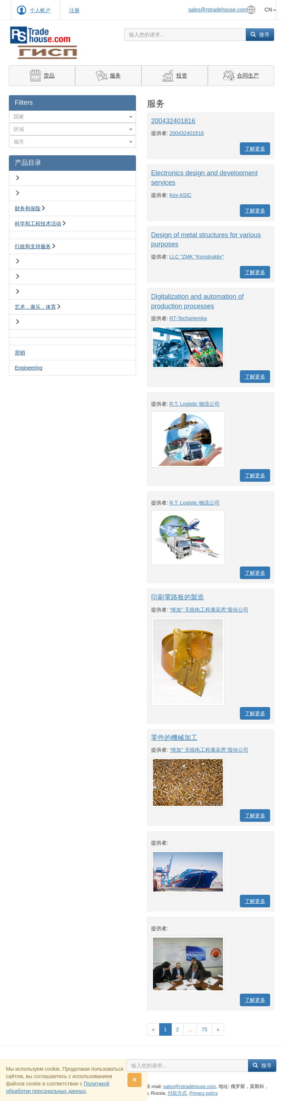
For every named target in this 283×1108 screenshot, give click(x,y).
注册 (74, 10)
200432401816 (173, 121)
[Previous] (153, 1029)
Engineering (28, 368)
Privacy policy (203, 1093)
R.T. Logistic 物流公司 (195, 404)
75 (204, 1029)
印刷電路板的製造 (177, 597)
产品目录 (28, 162)
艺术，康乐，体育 (35, 307)
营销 (20, 353)
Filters (24, 102)
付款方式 (177, 1093)
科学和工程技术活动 (38, 223)
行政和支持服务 (33, 246)
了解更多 (255, 149)
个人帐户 (40, 10)
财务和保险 (28, 208)
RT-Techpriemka (188, 318)
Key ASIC (181, 195)
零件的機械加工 (174, 737)
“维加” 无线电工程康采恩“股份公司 (209, 610)
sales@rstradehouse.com (217, 10)
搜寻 (260, 35)
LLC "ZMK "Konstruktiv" (197, 257)
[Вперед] (218, 1029)
